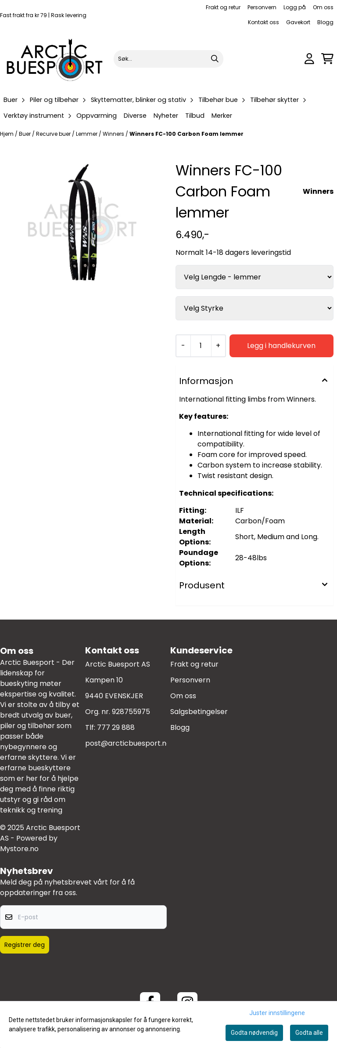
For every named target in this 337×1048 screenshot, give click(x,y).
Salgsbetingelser (199, 712)
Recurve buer (54, 134)
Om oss (323, 7)
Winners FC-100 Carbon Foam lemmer (186, 134)
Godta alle (309, 1032)
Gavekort (298, 22)
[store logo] (55, 58)
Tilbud (194, 115)
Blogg (325, 22)
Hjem (7, 134)
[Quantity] (200, 345)
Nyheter (166, 115)
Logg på (294, 7)
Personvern (261, 7)
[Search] (214, 59)
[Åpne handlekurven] (327, 59)
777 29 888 (116, 727)
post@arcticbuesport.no (128, 743)
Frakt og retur (223, 7)
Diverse (135, 115)
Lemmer (87, 134)
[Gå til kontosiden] (309, 59)
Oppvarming (96, 115)
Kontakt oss (263, 22)
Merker (222, 115)
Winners (114, 134)
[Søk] (169, 59)
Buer (25, 134)
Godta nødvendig (254, 1032)
